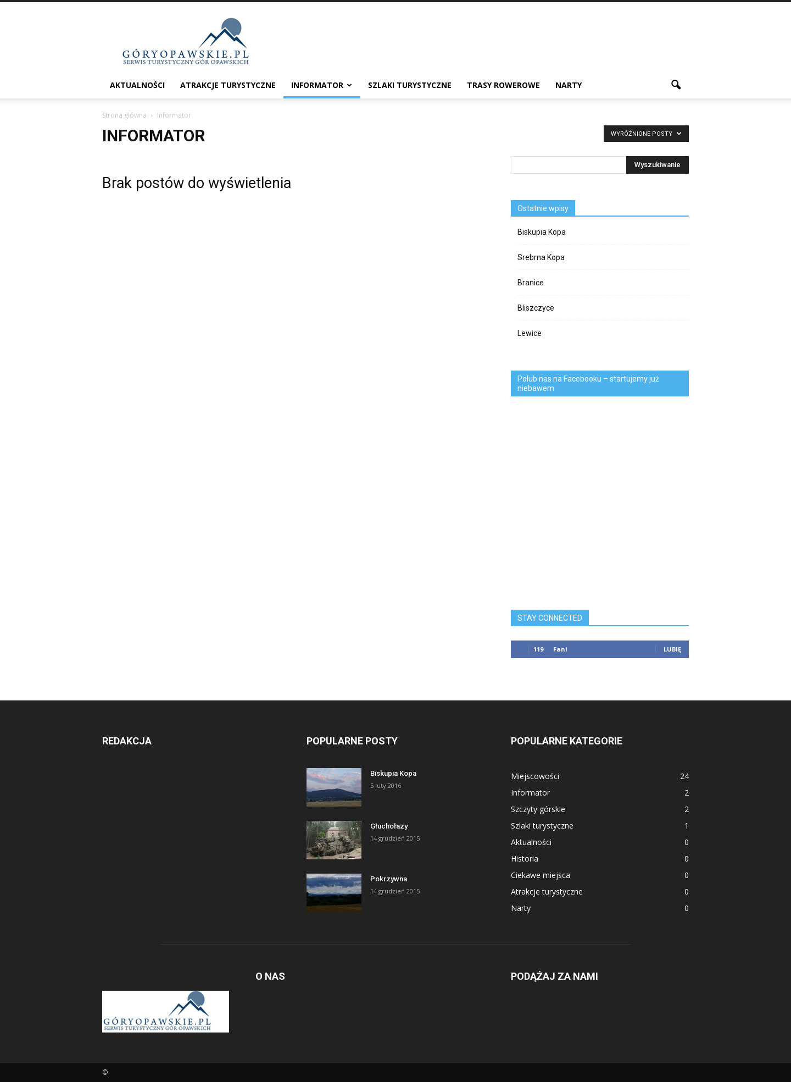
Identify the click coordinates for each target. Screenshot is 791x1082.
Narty (568, 85)
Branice (530, 282)
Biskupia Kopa (541, 232)
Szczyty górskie (538, 809)
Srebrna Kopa (541, 257)
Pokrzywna (388, 879)
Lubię (672, 649)
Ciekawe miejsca (540, 875)
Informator (321, 85)
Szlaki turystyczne (410, 85)
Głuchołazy (389, 826)
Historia (524, 858)
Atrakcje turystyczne (228, 85)
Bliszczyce (535, 307)
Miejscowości (535, 776)
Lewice (529, 333)
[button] (675, 85)
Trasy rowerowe (503, 85)
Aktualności (137, 85)
